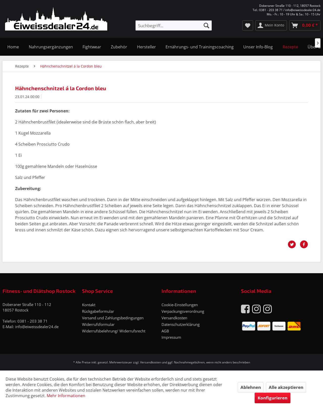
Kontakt (88, 304)
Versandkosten (174, 317)
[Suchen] (206, 25)
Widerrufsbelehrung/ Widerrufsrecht (113, 330)
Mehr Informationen (66, 395)
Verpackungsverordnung (183, 311)
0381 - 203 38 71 (32, 321)
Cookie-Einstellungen (180, 304)
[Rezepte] (290, 47)
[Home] (13, 47)
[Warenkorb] (304, 25)
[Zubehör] (119, 47)
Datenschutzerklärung (181, 324)
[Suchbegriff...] (174, 25)
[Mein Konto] (271, 25)
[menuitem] (174, 25)
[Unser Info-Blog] (258, 47)
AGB (165, 330)
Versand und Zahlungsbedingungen (113, 317)
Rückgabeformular (98, 311)
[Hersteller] (146, 47)
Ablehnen (250, 387)
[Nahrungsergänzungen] (50, 47)
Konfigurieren (272, 398)
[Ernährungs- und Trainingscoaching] (199, 47)
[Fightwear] (92, 47)
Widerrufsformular (98, 324)
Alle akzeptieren (286, 387)
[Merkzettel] (247, 25)
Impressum (171, 337)
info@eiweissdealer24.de (37, 326)
